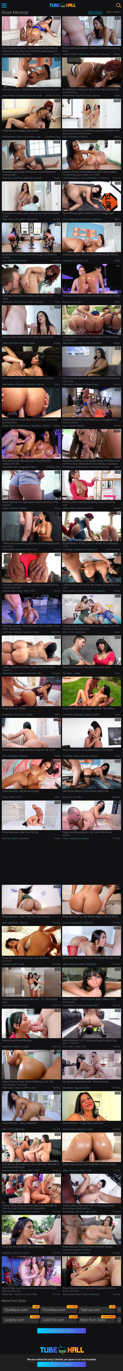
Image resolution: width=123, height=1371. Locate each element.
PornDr (57, 54)
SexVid (117, 95)
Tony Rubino (68, 1005)
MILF (65, 137)
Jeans (5, 508)
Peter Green (8, 219)
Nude (73, 508)
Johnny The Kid (70, 54)
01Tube (56, 838)
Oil (34, 95)
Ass (35, 549)
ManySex (56, 673)
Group (89, 1005)
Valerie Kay (7, 673)
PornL (57, 302)
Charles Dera (8, 426)
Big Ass (96, 95)
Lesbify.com (22, 1319)
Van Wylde (7, 302)
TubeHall (63, 5)
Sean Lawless (9, 95)
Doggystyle (74, 219)
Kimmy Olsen (69, 467)
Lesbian (80, 343)
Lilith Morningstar (71, 178)
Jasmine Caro (9, 591)
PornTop (116, 178)
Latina (28, 549)
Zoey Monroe (8, 1211)
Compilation (83, 467)
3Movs (117, 219)
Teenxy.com (97, 1309)
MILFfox (56, 219)
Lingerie (31, 343)
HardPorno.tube (53, 95)
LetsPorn (56, 260)
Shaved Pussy (107, 54)
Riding (22, 343)
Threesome (103, 178)
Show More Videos (61, 1330)
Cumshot (6, 54)
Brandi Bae (7, 1294)
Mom (87, 1088)
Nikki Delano (69, 343)
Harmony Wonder (10, 1170)
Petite (90, 508)
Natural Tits (32, 219)
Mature (17, 632)
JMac (5, 343)
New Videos (95, 11)
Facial (19, 137)
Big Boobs (74, 137)
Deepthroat (68, 260)
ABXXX (117, 137)
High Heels (84, 54)
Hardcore (96, 219)
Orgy (19, 591)
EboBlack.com (22, 1309)
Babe (33, 467)
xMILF (117, 260)
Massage (79, 714)
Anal (39, 95)
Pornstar (17, 54)
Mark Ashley (8, 384)
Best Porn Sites (97, 1319)
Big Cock (27, 54)
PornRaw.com (59, 1309)
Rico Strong (68, 1211)
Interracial (86, 219)
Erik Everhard (69, 95)
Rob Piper (7, 178)
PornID (57, 178)
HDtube (116, 54)
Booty (36, 632)
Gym (4, 260)
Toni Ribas (68, 549)
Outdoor (23, 508)
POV (32, 591)
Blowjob (38, 178)
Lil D (65, 219)
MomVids (55, 632)
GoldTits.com (59, 1319)
